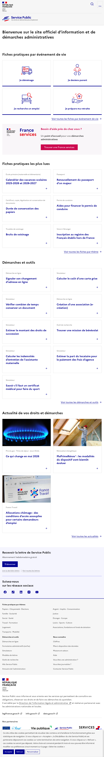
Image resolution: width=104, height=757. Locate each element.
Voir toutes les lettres (31, 570)
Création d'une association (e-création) (75, 306)
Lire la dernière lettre (10, 570)
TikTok (13, 592)
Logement (6, 627)
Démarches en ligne (10, 641)
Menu (100, 6)
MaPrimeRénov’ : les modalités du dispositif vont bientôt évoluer (75, 459)
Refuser (19, 751)
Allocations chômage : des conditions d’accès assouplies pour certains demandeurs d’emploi (24, 518)
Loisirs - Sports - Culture (62, 623)
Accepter (8, 751)
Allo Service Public (9, 664)
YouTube (37, 592)
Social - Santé (7, 618)
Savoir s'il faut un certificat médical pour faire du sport (23, 387)
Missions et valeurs (60, 650)
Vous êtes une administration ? (65, 660)
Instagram (29, 592)
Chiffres (56, 641)
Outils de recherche (10, 660)
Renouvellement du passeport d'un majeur (75, 181)
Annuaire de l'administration (13, 669)
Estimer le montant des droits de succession (26, 332)
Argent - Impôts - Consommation (66, 609)
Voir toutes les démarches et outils (79, 402)
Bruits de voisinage (17, 234)
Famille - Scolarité (9, 613)
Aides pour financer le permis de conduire (77, 207)
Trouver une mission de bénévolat (77, 330)
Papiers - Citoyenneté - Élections (15, 609)
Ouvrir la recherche (92, 4)
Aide (55, 655)
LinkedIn (21, 592)
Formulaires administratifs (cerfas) (16, 646)
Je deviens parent (77, 80)
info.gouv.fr (33, 713)
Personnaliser (32, 751)
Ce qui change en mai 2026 (22, 456)
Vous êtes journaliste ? (62, 664)
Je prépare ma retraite (77, 108)
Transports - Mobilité (10, 632)
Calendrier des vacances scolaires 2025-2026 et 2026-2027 (26, 181)
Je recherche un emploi (26, 108)
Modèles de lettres (9, 655)
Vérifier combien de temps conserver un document (22, 306)
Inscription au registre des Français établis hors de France (75, 236)
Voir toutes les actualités (85, 536)
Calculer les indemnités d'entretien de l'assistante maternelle (22, 359)
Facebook (5, 592)
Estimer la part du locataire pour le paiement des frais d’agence (77, 358)
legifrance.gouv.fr (12, 713)
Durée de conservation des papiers (22, 210)
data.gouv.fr (50, 713)
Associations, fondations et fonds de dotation (71, 627)
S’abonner (10, 564)
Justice (55, 613)
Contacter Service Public (63, 669)
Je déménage (26, 80)
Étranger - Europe (60, 618)
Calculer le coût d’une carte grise (77, 278)
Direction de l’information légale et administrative (45, 703)
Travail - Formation (10, 623)
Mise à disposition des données (65, 646)
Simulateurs (7, 650)
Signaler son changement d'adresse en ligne (21, 280)
